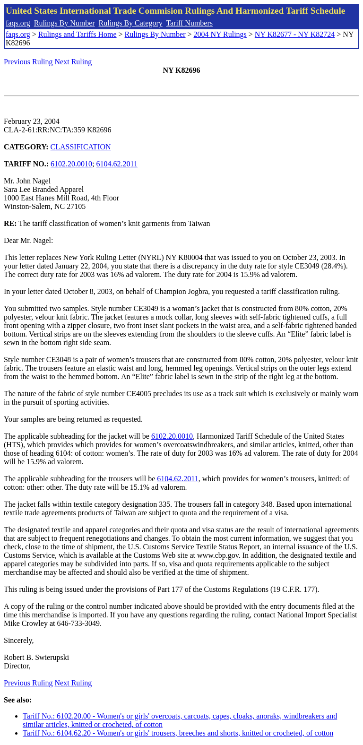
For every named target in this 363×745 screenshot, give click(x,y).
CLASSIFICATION (81, 147)
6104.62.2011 (117, 164)
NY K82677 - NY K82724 (295, 34)
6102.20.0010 (71, 164)
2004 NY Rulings (220, 34)
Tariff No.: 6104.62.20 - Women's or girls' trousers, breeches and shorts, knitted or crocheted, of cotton (178, 733)
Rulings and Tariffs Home (77, 34)
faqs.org (18, 23)
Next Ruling (73, 62)
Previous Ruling (28, 62)
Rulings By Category (131, 23)
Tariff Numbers (189, 23)
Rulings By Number (64, 23)
